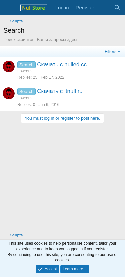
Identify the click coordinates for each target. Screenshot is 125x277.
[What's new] (103, 7)
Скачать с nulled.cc (62, 64)
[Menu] (9, 7)
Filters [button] (110, 51)
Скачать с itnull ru (60, 91)
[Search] (117, 7)
